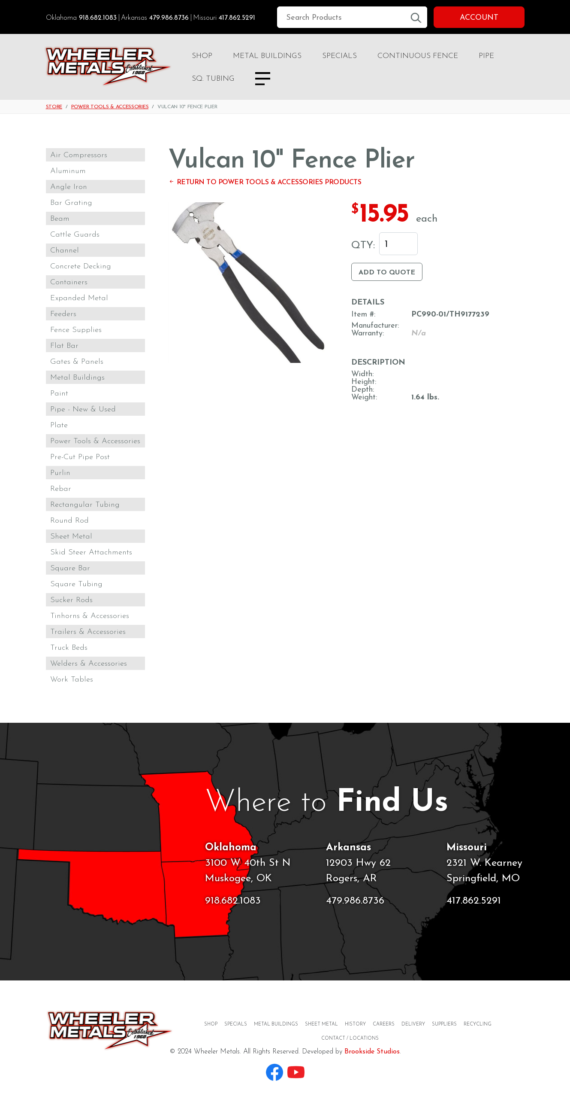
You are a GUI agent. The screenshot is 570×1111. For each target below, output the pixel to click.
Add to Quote (387, 272)
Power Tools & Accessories (110, 107)
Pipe (486, 56)
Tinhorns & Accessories (89, 616)
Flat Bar (64, 346)
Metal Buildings (267, 56)
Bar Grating (71, 203)
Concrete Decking (80, 266)
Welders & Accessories (88, 664)
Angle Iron (68, 187)
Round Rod (69, 521)
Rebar (60, 489)
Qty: (363, 245)
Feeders (63, 314)
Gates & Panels (76, 362)
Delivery (413, 1024)
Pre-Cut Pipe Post (80, 457)
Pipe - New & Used (83, 409)
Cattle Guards (75, 235)
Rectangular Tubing (85, 505)
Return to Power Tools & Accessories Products (265, 182)
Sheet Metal (71, 537)
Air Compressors (78, 155)
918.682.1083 (98, 18)
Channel (64, 251)
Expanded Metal (79, 298)
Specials (339, 56)
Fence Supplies (76, 330)
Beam (59, 219)
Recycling (478, 1024)
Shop (202, 56)
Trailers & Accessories (88, 632)
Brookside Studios (372, 1051)
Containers (68, 282)
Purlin (60, 473)
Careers (384, 1024)
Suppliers (444, 1024)
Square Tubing (76, 584)
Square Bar (70, 568)
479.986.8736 (169, 18)
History (355, 1024)
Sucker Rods (71, 600)
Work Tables (71, 680)
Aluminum (68, 171)
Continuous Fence (417, 56)
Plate (59, 425)
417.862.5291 (237, 18)
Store (54, 107)
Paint (59, 394)
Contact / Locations (350, 1038)
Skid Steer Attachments (91, 552)
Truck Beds (68, 648)
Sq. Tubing (213, 78)
